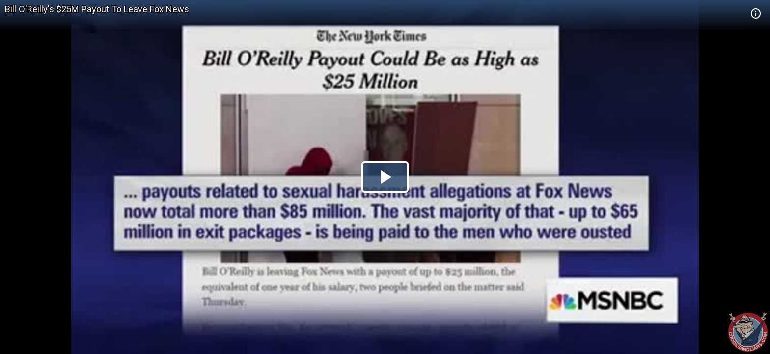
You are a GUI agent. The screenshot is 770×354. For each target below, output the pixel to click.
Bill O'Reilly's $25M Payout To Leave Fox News (97, 9)
